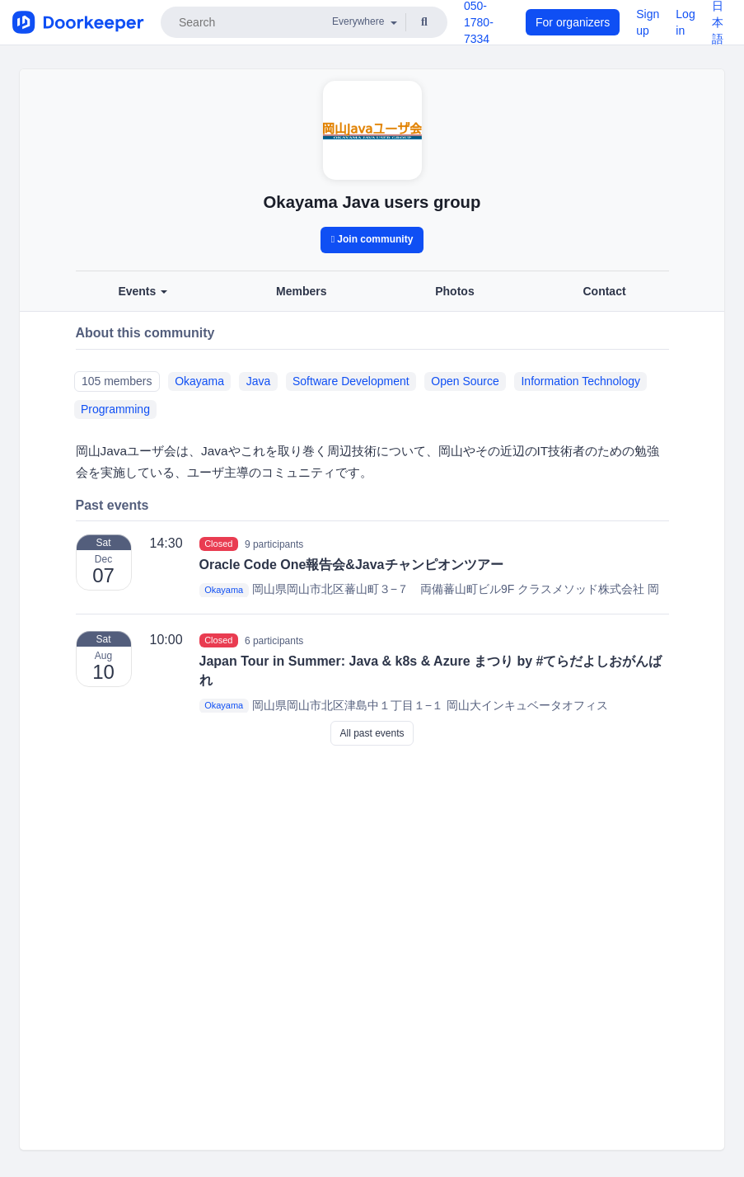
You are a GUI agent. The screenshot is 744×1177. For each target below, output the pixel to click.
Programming (115, 409)
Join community (372, 239)
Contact (604, 291)
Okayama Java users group (372, 202)
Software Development (350, 381)
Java (258, 381)
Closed (218, 543)
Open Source (465, 381)
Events (142, 291)
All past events (371, 733)
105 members (117, 381)
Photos (454, 291)
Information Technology (580, 381)
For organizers (573, 22)
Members (301, 291)
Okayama (199, 381)
